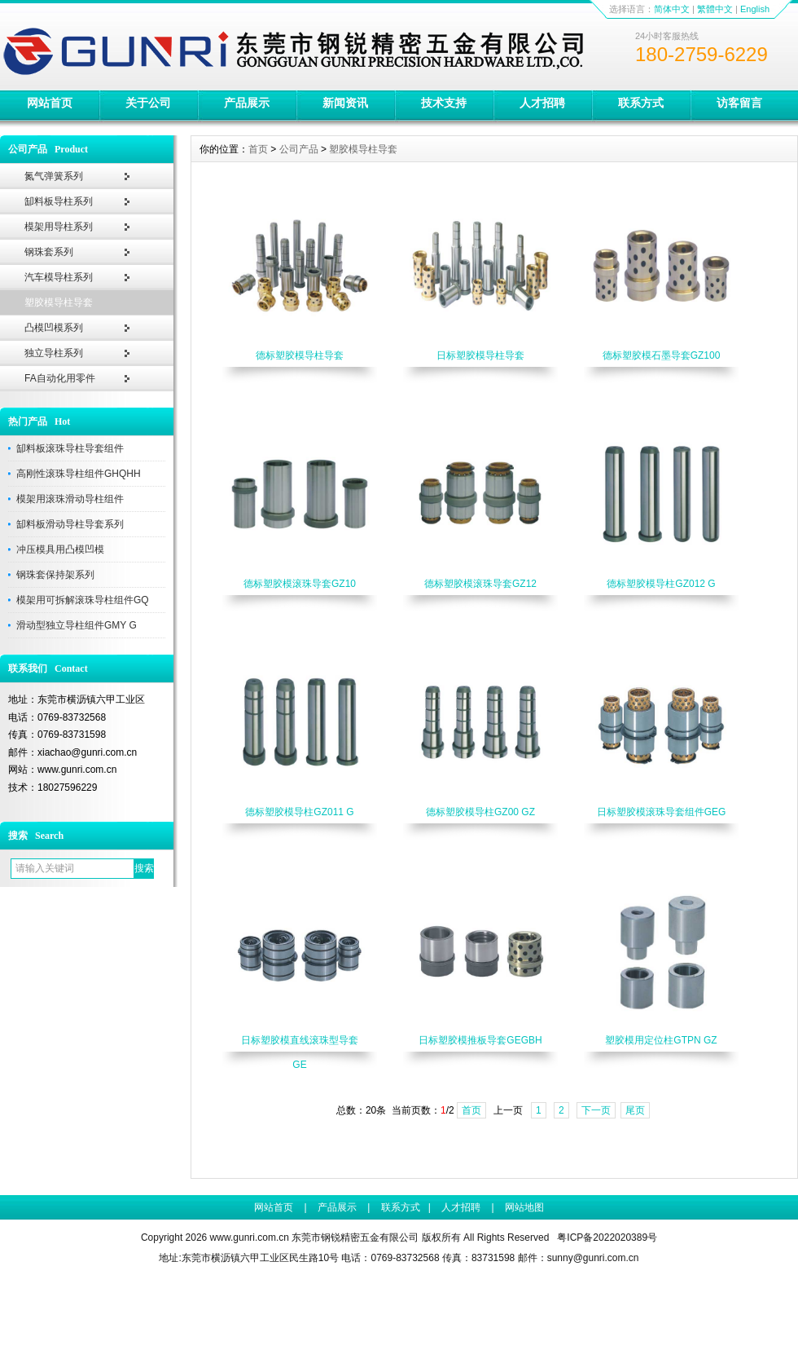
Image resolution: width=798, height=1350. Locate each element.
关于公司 (148, 102)
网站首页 (49, 102)
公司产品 (298, 149)
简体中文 (672, 9)
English (755, 9)
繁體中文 (715, 9)
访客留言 (739, 102)
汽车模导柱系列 (58, 277)
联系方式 (641, 102)
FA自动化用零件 (59, 378)
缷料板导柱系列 (58, 201)
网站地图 (524, 1207)
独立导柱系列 (53, 353)
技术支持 (444, 102)
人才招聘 (542, 102)
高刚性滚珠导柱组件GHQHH (78, 473)
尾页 (635, 1110)
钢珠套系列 (48, 252)
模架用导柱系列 (58, 226)
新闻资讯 (345, 102)
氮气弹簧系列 (53, 176)
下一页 (596, 1110)
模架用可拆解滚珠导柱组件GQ (82, 600)
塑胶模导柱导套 (58, 302)
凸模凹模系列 (53, 327)
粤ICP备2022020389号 (607, 1237)
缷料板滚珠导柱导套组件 (70, 448)
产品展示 (247, 102)
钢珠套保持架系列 (55, 574)
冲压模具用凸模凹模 (60, 549)
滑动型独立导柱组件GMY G (76, 625)
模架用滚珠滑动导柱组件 (70, 499)
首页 (258, 149)
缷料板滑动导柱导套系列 (70, 524)
